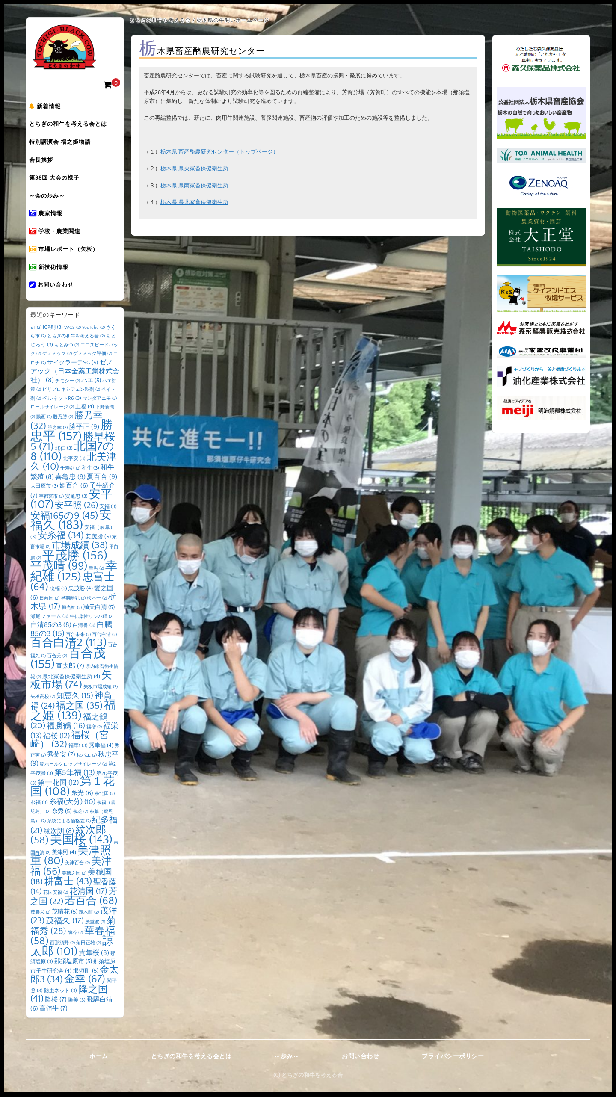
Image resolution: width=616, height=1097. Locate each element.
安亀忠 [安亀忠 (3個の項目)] (76, 497)
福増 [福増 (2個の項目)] (94, 727)
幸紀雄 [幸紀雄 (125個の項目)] (73, 572)
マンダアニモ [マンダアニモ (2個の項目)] (100, 399)
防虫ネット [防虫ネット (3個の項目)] (60, 991)
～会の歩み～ (53, 197)
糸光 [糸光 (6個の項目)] (82, 793)
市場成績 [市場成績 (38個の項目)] (80, 546)
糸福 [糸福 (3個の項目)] (39, 803)
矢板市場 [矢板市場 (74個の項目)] (71, 681)
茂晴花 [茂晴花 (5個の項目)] (64, 912)
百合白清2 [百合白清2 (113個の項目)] (68, 643)
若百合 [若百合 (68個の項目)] (91, 901)
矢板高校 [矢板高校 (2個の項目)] (42, 697)
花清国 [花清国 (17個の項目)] (88, 891)
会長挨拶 (47, 161)
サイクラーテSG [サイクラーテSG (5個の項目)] (72, 363)
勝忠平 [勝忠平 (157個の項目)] (71, 431)
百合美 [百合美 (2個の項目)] (57, 656)
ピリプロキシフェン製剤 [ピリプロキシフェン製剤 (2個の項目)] (71, 390)
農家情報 (51, 215)
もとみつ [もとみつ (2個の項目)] (66, 345)
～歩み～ (286, 1056)
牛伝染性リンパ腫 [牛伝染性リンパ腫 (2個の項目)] (91, 617)
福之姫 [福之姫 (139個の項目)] (73, 711)
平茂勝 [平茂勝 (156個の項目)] (74, 556)
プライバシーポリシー (453, 1056)
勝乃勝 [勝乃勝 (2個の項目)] (63, 417)
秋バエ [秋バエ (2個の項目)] (87, 755)
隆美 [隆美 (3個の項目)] (77, 1000)
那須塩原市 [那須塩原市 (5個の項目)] (73, 961)
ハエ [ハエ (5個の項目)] (91, 381)
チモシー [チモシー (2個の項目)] (67, 381)
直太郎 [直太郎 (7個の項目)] (70, 666)
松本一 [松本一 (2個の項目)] (97, 598)
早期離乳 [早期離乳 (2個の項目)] (73, 598)
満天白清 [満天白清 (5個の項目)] (99, 607)
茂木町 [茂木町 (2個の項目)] (89, 912)
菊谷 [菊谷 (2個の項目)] (75, 933)
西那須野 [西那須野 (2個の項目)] (62, 943)
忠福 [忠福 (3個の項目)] (58, 589)
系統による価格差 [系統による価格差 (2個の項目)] (69, 821)
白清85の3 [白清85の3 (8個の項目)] (50, 625)
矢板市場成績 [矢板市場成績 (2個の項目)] (100, 687)
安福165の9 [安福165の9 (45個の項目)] (64, 516)
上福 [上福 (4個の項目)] (84, 407)
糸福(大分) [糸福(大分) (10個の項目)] (72, 802)
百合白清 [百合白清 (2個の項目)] (104, 635)
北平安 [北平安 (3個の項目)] (74, 459)
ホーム (98, 1056)
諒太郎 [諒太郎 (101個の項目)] (72, 946)
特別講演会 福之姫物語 (65, 143)
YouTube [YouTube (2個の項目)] (93, 328)
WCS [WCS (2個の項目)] (72, 328)
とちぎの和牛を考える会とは (74, 125)
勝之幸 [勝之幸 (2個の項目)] (57, 428)
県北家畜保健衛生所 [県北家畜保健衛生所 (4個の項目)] (71, 677)
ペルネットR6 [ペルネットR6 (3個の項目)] (61, 399)
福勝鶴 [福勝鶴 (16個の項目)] (66, 726)
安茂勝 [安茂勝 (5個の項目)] (98, 537)
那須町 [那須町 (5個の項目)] (85, 971)
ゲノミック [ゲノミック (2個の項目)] (57, 354)
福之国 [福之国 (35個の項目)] (79, 706)
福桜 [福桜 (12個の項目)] (56, 736)
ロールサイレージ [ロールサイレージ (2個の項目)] (52, 407)
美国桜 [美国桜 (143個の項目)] (81, 840)
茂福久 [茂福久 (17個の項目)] (65, 921)
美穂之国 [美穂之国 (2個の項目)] (74, 873)
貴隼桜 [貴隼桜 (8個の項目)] (94, 953)
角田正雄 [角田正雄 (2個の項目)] (88, 943)
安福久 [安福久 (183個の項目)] (71, 521)
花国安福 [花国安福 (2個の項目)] (55, 893)
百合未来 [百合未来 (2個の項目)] (78, 635)
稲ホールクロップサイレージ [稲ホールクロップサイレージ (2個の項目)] (73, 764)
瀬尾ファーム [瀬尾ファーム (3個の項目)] (49, 617)
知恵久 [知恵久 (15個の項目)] (74, 696)
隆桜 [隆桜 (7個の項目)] (56, 1000)
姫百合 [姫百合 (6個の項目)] (73, 486)
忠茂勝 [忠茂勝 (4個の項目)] (80, 589)
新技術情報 (54, 269)
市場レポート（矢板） (69, 251)
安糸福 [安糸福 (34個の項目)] (61, 536)
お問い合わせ (57, 287)
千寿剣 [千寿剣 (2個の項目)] (70, 468)
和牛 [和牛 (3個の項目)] (90, 468)
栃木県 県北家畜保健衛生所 (194, 202)
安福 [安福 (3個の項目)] (108, 507)
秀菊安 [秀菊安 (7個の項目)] (61, 755)
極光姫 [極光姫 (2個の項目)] (72, 608)
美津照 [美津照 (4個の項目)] (64, 853)
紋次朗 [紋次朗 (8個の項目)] (59, 831)
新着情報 (50, 107)
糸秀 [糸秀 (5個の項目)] (61, 811)
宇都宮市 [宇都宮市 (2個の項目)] (51, 497)
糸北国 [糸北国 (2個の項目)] (105, 794)
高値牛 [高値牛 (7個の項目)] (53, 1009)
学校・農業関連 (60, 233)
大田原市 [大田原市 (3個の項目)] (44, 486)
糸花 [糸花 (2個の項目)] (80, 812)
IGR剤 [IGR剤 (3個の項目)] (53, 328)
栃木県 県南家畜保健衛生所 (194, 186)
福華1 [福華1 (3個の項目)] (78, 746)
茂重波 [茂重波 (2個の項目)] (95, 922)
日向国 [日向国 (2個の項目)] (49, 598)
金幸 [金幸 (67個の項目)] (84, 979)
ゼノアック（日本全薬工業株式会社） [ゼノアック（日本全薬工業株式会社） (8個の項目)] (74, 371)
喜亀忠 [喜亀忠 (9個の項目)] (70, 477)
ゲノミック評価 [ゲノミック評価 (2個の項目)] (92, 354)
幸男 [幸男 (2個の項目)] (96, 568)
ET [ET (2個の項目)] (35, 328)
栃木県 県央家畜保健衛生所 (194, 168)
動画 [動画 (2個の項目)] (44, 417)
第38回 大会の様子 (60, 179)
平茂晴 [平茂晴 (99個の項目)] (58, 566)
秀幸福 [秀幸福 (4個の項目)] (101, 746)
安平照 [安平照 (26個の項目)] (76, 506)
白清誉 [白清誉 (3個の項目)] (84, 626)
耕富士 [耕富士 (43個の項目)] (68, 882)
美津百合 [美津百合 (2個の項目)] (77, 863)
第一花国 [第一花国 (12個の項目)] (58, 783)
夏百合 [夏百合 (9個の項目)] (102, 477)
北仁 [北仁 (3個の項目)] (64, 449)
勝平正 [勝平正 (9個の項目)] (84, 427)
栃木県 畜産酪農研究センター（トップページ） (219, 152)
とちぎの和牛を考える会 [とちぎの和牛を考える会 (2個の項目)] (76, 336)
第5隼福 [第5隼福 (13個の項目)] (74, 773)
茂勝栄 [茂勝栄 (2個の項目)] (40, 912)
